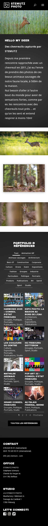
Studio (28, 285)
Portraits (36, 276)
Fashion (13, 271)
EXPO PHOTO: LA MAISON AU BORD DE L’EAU (34, 311)
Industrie (34, 271)
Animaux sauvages (17, 257)
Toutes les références (24, 423)
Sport (19, 285)
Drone (18, 267)
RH (32, 280)
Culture (9, 267)
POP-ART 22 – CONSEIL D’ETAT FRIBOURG (34, 376)
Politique (25, 276)
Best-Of (10, 262)
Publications (22, 280)
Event (26, 267)
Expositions (37, 267)
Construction (23, 262)
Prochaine (38, 415)
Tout (16, 253)
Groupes (23, 271)
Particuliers (13, 276)
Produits (10, 280)
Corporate (36, 262)
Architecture (34, 257)
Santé (39, 280)
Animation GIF (28, 253)
